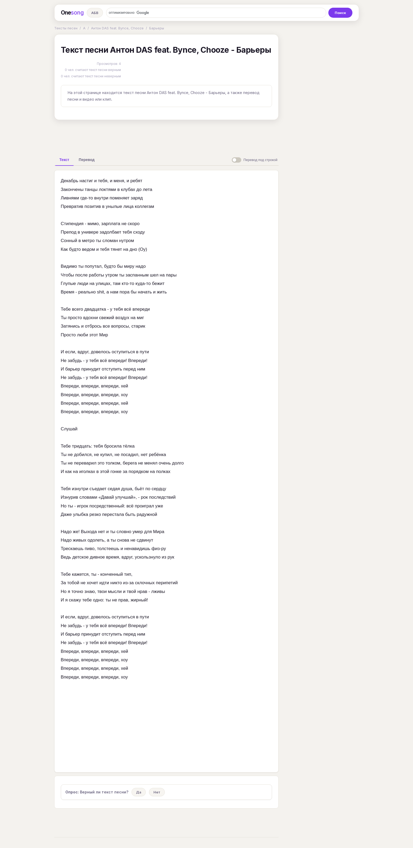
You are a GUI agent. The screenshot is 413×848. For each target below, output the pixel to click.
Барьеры (156, 28)
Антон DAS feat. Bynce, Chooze (117, 28)
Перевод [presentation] (87, 160)
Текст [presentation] (64, 160)
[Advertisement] (166, 136)
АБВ (94, 13)
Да (138, 792)
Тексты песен (66, 28)
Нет (156, 792)
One (72, 12)
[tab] (64, 159)
